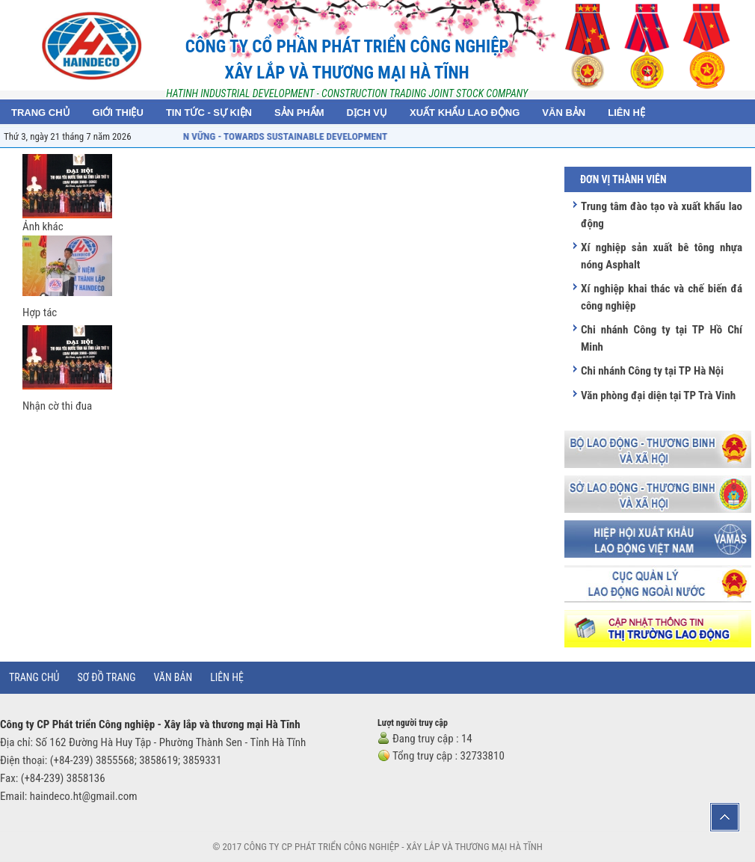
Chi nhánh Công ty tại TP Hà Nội (652, 371)
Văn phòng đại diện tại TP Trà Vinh (658, 395)
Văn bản (173, 677)
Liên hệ (227, 677)
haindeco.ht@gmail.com (84, 796)
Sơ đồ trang (106, 677)
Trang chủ (34, 677)
